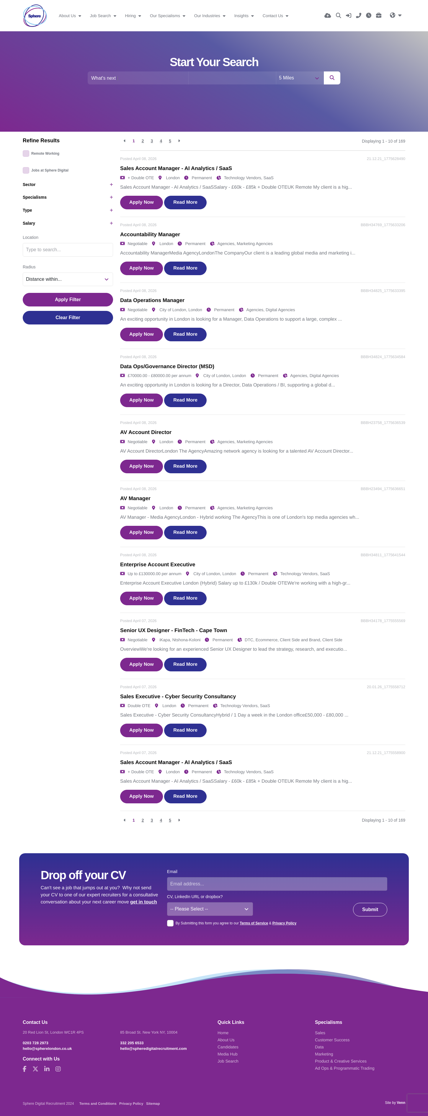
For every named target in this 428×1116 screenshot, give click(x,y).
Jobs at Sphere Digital (49, 170)
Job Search (101, 15)
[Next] (179, 141)
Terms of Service (254, 923)
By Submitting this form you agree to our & (236, 923)
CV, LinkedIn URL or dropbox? (195, 896)
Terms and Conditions (98, 1104)
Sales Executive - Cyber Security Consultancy (178, 696)
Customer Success (332, 1039)
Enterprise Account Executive (157, 564)
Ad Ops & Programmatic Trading (345, 1068)
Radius (29, 267)
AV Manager (135, 498)
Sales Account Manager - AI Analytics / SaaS (176, 168)
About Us (68, 15)
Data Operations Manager (152, 300)
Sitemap (153, 1104)
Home (223, 1032)
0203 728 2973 (35, 1043)
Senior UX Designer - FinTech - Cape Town (173, 630)
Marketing (324, 1054)
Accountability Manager (150, 234)
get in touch (143, 902)
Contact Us (273, 15)
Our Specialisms (165, 15)
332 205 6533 (132, 1043)
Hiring (131, 15)
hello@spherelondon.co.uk (47, 1048)
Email (172, 871)
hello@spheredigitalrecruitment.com (153, 1048)
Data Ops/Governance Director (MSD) (167, 366)
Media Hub (228, 1054)
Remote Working (45, 153)
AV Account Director (145, 432)
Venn (401, 1103)
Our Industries (207, 15)
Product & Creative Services (341, 1061)
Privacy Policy (284, 923)
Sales (320, 1032)
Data (319, 1047)
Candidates (228, 1047)
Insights (242, 15)
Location (30, 237)
